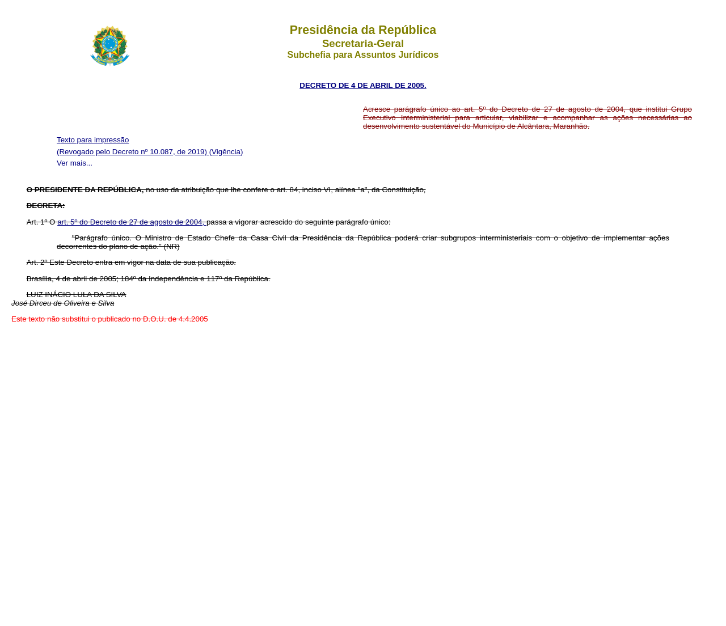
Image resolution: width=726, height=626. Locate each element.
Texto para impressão (93, 140)
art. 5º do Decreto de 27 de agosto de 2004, (131, 222)
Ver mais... (74, 163)
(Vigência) (226, 151)
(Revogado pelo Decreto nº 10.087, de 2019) (133, 151)
